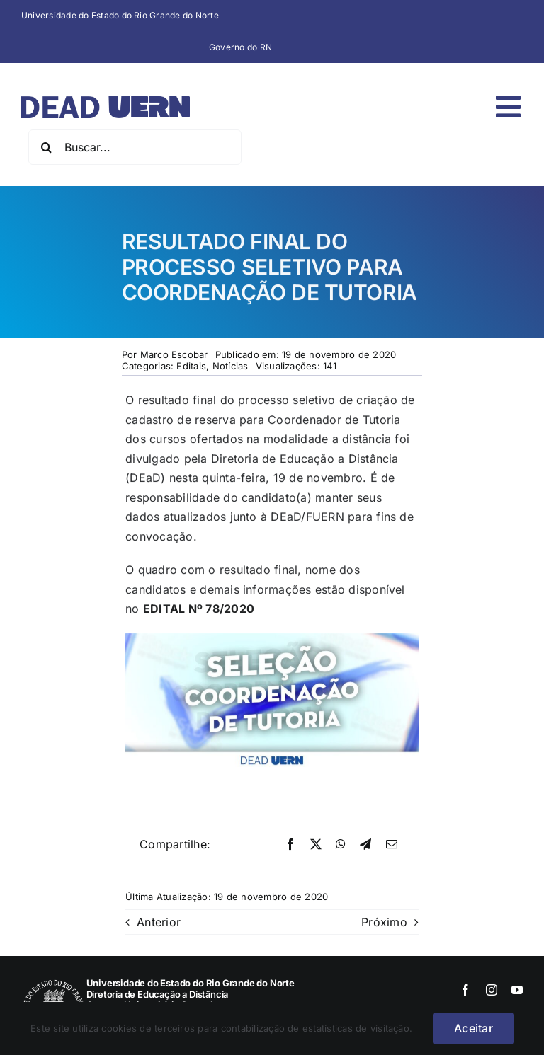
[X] (316, 845)
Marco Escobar (174, 354)
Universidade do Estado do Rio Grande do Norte (120, 15)
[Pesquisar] (46, 147)
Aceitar (473, 1028)
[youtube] (517, 990)
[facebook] (465, 990)
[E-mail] (391, 845)
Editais (191, 365)
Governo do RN (240, 47)
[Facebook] (290, 845)
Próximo (384, 922)
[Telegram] (365, 845)
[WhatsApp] (341, 845)
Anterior (159, 922)
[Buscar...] (135, 147)
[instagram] (491, 990)
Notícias (230, 365)
